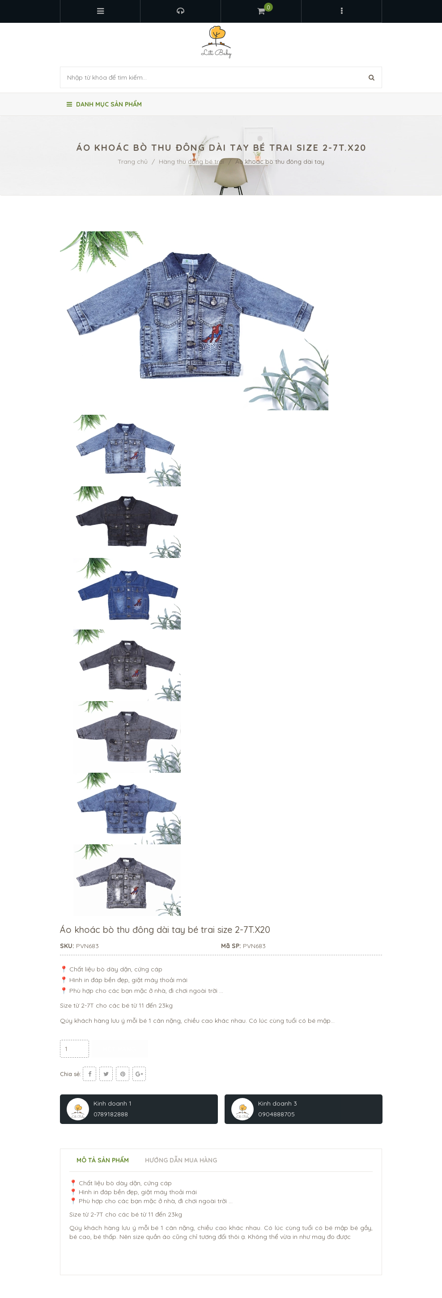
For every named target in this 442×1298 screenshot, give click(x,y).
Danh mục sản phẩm (104, 104)
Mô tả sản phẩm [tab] (102, 1160)
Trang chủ (133, 161)
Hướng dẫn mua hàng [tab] (181, 1160)
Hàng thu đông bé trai (191, 161)
